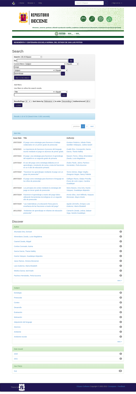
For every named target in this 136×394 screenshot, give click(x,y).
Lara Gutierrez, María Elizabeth (25, 266)
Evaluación (18, 312)
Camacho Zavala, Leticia (76, 211)
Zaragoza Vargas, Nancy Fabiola (79, 174)
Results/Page (19, 101)
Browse (31, 3)
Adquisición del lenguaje (23, 322)
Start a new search (22, 78)
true (15, 371)
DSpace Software (83, 386)
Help (40, 3)
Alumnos (17, 327)
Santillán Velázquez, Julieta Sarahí (79, 145)
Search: (17, 57)
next (91, 126)
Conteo (16, 303)
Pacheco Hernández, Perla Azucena (27, 276)
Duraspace (112, 386)
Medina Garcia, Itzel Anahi (23, 271)
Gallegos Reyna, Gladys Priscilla (79, 179)
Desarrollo (18, 307)
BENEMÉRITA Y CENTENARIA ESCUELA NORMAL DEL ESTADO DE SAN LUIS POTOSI (48, 42)
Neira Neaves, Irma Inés (76, 188)
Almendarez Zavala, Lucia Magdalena (28, 237)
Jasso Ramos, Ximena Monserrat (26, 261)
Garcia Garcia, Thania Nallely (25, 251)
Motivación (18, 317)
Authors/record (79, 101)
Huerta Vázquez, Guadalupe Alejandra (28, 256)
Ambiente (17, 332)
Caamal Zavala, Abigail (22, 241)
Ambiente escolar (20, 337)
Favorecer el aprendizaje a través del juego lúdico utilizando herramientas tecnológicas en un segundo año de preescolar (42, 197)
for (15, 61)
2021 (16, 359)
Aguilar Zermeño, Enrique (76, 204)
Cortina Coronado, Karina (23, 246)
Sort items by (38, 101)
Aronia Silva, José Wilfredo (76, 195)
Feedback (121, 386)
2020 (16, 354)
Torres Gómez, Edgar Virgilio (77, 172)
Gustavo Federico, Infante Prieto (79, 142)
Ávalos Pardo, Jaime (74, 163)
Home (21, 3)
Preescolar (18, 298)
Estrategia (18, 293)
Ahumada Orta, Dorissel (23, 232)
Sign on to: (116, 3)
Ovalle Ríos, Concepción (76, 149)
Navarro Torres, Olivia (75, 156)
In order (58, 101)
